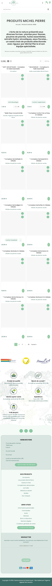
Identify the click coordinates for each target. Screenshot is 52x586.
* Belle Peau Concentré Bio (13, 113)
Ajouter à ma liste (22, 75)
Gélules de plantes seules (39, 117)
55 (28, 344)
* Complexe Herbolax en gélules (13, 251)
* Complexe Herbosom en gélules (38, 297)
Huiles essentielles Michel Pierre (38, 71)
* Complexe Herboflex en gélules (38, 205)
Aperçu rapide (22, 79)
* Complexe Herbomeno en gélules (38, 252)
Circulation (13, 71)
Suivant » (34, 344)
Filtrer (3, 61)
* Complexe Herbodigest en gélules (13, 206)
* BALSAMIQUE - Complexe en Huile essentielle (39, 68)
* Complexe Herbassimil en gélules (38, 160)
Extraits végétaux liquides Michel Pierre (13, 116)
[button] (26, 464)
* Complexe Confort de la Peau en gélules (39, 114)
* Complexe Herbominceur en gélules (13, 298)
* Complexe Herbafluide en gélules (13, 160)
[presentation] (16, 554)
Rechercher (48, 9)
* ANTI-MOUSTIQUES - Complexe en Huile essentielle (13, 68)
